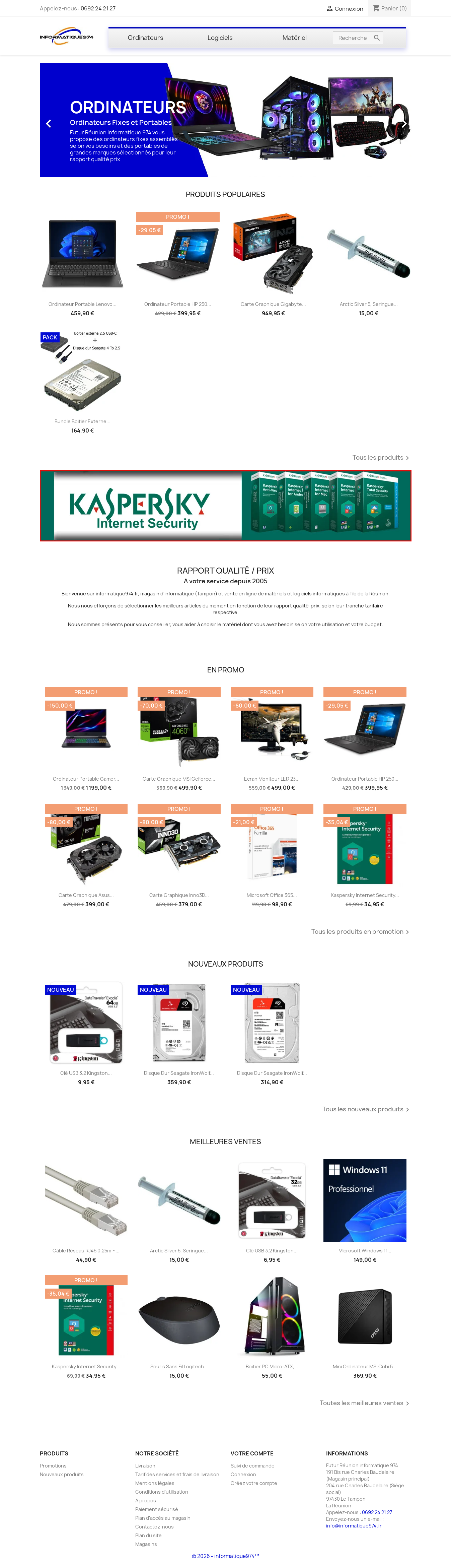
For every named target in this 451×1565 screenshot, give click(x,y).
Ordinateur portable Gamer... (86, 779)
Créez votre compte (254, 1483)
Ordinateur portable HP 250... (177, 304)
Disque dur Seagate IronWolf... (179, 1073)
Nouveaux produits (62, 1474)
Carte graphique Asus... (86, 895)
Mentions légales (154, 1483)
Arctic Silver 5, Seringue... (369, 304)
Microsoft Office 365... (272, 895)
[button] (68, 120)
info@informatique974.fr (354, 1525)
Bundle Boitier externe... (82, 421)
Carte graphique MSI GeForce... (179, 779)
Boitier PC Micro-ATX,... (272, 1366)
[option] (225, 120)
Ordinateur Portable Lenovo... (83, 304)
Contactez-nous (154, 1526)
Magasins (146, 1544)
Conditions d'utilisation (161, 1492)
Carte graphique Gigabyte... (273, 304)
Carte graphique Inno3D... (179, 895)
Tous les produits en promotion (361, 932)
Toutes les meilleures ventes (365, 1403)
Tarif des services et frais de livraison (177, 1474)
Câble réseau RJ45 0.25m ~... (86, 1250)
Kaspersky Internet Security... (365, 895)
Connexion (243, 1474)
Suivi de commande (253, 1465)
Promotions (53, 1465)
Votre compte (252, 1453)
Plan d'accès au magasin (163, 1518)
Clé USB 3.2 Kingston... (86, 1073)
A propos (145, 1500)
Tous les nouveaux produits (366, 1110)
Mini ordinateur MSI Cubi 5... (365, 1366)
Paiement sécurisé (156, 1509)
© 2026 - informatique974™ (225, 1556)
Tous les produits (382, 458)
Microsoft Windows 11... (365, 1250)
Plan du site (148, 1535)
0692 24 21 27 (98, 8)
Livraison (145, 1465)
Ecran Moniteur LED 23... (272, 779)
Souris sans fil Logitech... (179, 1366)
